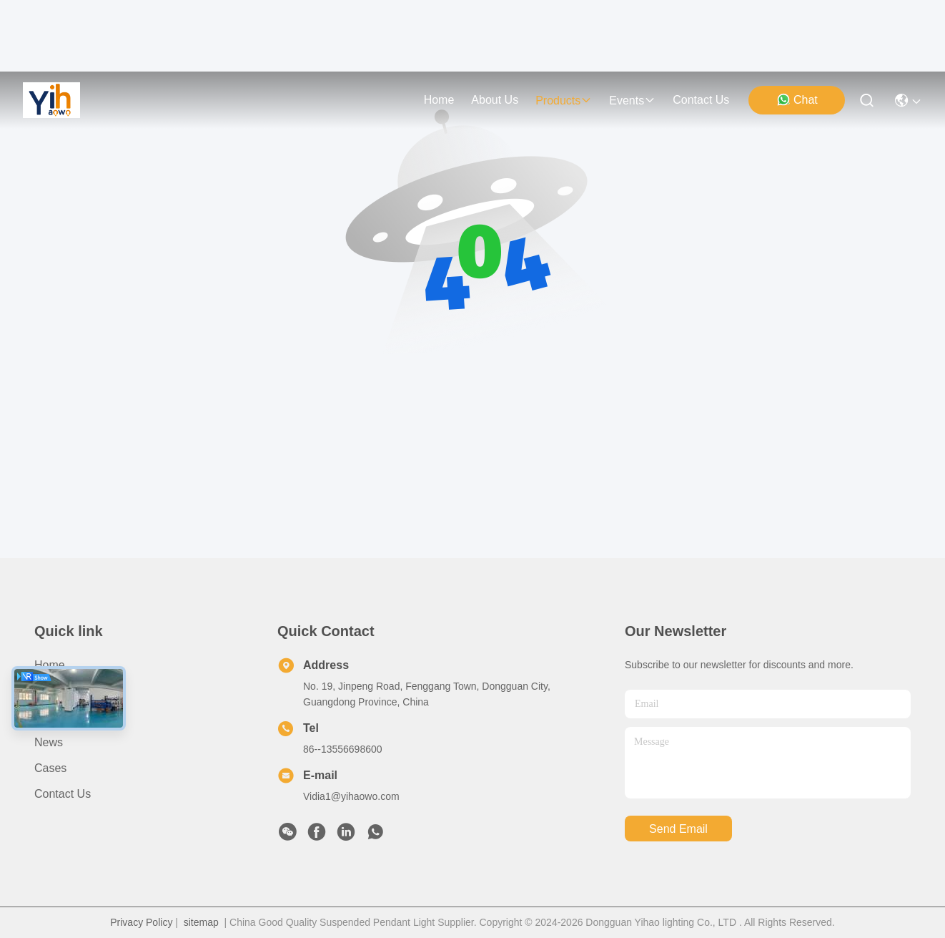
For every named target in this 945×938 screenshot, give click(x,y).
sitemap (201, 922)
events (632, 100)
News (48, 742)
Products (56, 716)
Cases (50, 768)
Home (439, 100)
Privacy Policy (141, 922)
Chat (797, 99)
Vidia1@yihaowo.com (351, 796)
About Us (57, 691)
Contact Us (62, 794)
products (563, 100)
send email (678, 829)
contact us (701, 100)
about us (494, 100)
